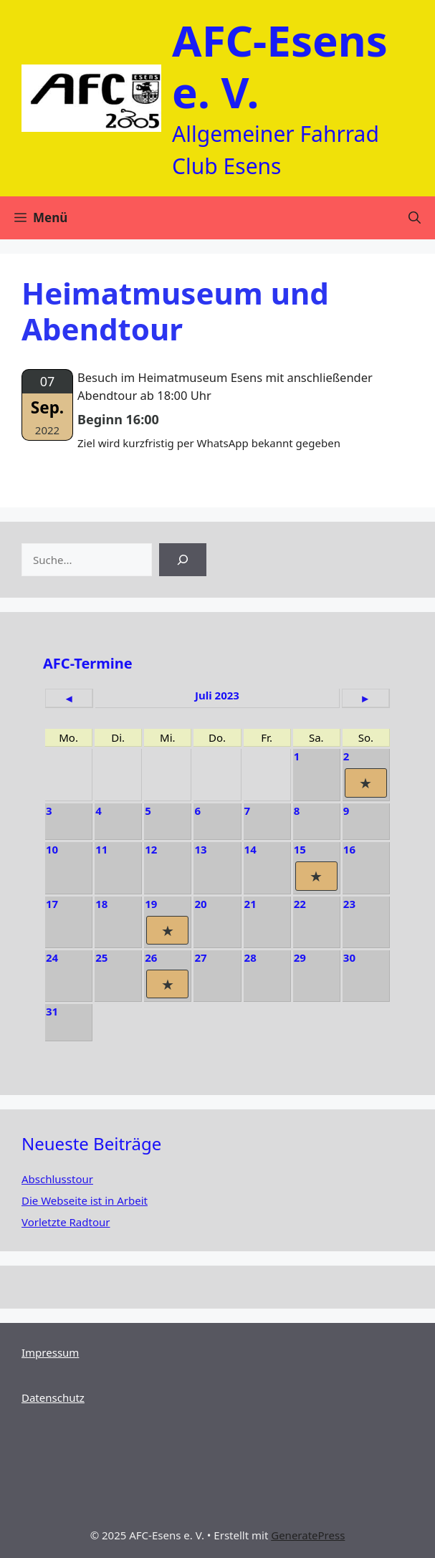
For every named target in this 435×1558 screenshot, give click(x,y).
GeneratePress (308, 1535)
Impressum (50, 1352)
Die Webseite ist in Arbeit (84, 1200)
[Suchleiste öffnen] (414, 217)
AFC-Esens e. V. (280, 66)
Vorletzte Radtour (65, 1222)
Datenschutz (53, 1397)
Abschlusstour (57, 1179)
